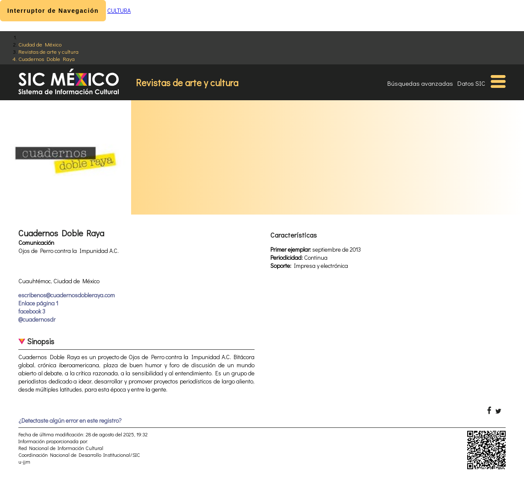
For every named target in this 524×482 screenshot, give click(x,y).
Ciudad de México (39, 44)
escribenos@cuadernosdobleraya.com (66, 295)
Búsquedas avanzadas (420, 83)
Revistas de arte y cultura (48, 51)
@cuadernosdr (37, 319)
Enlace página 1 (38, 303)
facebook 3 (31, 311)
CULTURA (119, 10)
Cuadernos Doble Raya (46, 58)
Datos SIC (471, 83)
